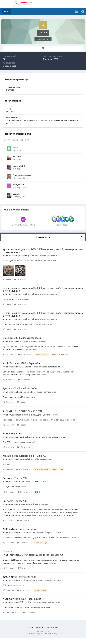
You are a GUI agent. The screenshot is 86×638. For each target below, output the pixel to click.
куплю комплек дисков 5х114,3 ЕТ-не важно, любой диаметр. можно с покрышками (43, 250)
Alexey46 (17, 157)
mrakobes (22, 437)
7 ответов (20, 279)
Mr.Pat (20, 341)
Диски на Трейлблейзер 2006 (20, 388)
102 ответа (24, 379)
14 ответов (23, 543)
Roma (15, 147)
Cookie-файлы (52, 627)
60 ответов (24, 354)
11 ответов (24, 568)
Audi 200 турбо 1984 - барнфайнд (22, 363)
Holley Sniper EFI (12, 433)
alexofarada (23, 459)
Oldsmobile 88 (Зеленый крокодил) (22, 337)
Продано (8, 551)
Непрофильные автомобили (46, 366)
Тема (39, 627)
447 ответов (23, 469)
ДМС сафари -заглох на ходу (19, 529)
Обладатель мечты (22, 175)
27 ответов (23, 447)
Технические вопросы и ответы (50, 437)
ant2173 (20, 366)
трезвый (21, 255)
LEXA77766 (23, 555)
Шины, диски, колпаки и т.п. (46, 255)
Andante (21, 481)
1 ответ (21, 402)
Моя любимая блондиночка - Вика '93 (25, 455)
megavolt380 (19, 166)
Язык (30, 627)
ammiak (16, 194)
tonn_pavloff (18, 185)
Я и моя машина (38, 341)
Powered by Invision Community (43, 634)
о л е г (20, 532)
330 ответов (25, 492)
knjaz (5, 255)
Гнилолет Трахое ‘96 (15, 478)
